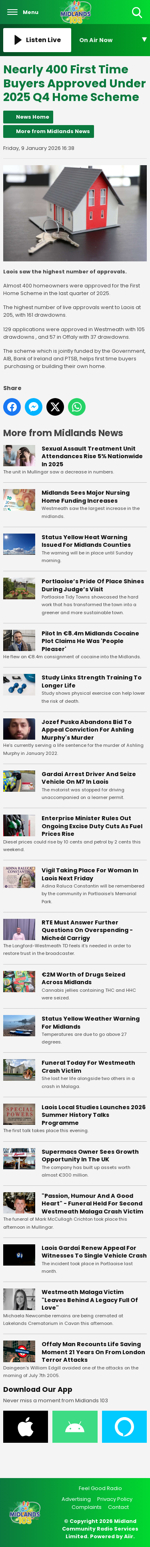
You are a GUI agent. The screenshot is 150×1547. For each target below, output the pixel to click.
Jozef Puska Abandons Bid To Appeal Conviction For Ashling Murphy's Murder (88, 730)
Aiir (128, 1536)
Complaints (87, 1507)
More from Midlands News (53, 131)
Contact (118, 1507)
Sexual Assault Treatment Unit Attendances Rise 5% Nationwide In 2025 (92, 456)
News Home (32, 117)
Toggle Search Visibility (138, 13)
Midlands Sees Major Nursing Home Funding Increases (86, 497)
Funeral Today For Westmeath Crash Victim (88, 1067)
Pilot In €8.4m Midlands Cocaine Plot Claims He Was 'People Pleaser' (90, 641)
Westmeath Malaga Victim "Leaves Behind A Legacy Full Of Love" (90, 1300)
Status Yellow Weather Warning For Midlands (91, 1023)
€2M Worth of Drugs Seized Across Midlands (83, 978)
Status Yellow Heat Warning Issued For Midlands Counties (86, 541)
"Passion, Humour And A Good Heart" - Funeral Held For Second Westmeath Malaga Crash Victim (92, 1203)
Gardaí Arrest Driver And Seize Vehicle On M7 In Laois (89, 778)
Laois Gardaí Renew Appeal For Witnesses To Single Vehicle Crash (94, 1252)
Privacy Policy (114, 1499)
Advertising (76, 1499)
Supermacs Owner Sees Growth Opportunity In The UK (90, 1155)
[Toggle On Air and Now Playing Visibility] (113, 40)
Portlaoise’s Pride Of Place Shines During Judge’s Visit (93, 585)
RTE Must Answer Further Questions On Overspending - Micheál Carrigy (87, 930)
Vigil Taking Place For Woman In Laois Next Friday (90, 874)
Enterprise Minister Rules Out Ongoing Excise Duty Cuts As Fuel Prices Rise (92, 826)
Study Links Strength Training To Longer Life (92, 681)
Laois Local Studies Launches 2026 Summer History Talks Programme (94, 1114)
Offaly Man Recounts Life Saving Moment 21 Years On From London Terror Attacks (93, 1352)
